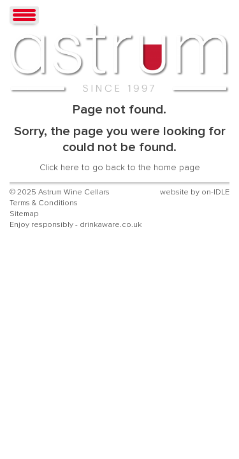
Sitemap (24, 214)
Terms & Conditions (44, 203)
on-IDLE (215, 192)
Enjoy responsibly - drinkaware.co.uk (75, 225)
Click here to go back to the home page (120, 167)
